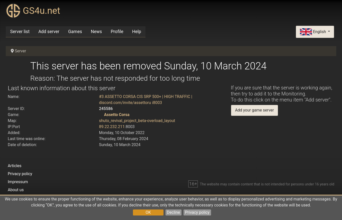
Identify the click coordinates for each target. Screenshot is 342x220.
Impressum (18, 181)
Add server (48, 31)
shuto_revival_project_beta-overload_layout (137, 120)
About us (16, 189)
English (313, 32)
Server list (20, 31)
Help (136, 31)
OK (148, 212)
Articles (14, 165)
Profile (117, 31)
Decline (173, 212)
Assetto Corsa (116, 114)
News (96, 31)
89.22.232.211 (112, 126)
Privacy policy (197, 212)
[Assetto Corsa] (101, 114)
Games (75, 31)
